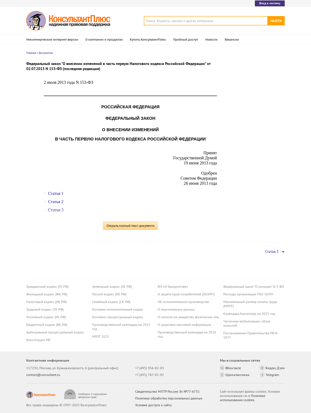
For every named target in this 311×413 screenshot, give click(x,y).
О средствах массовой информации (184, 324)
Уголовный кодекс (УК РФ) (46, 317)
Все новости (234, 157)
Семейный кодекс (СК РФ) (111, 302)
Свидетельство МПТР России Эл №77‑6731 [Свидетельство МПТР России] (167, 391)
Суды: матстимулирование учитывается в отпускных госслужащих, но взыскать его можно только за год (253, 143)
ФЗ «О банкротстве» (173, 286)
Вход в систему (269, 3)
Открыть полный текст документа (130, 225)
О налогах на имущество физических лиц (188, 317)
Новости (211, 39)
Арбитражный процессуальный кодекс (55, 332)
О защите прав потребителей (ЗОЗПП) (186, 294)
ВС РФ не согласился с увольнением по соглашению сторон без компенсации (251, 101)
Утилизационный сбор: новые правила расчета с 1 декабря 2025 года (252, 81)
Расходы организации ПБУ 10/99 (248, 294)
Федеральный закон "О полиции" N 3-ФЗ (253, 286)
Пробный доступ (185, 39)
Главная (31, 52)
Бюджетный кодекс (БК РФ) (46, 324)
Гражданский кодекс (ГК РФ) (47, 286)
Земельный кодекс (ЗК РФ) (112, 286)
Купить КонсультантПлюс (148, 39)
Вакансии (232, 39)
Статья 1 (55, 193)
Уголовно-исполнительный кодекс (117, 309)
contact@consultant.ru (43, 375)
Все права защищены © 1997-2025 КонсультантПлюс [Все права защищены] (66, 405)
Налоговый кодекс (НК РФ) (46, 302)
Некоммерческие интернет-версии (52, 39)
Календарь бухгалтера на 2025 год (249, 313)
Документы (46, 52)
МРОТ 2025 (100, 336)
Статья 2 (55, 201)
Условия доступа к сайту (153, 405)
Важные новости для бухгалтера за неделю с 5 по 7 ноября (250, 123)
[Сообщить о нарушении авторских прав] (86, 394)
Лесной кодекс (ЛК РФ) (109, 294)
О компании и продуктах (104, 39)
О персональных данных (176, 309)
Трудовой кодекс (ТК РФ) (45, 309)
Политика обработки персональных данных (168, 398)
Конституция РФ (38, 340)
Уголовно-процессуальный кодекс (117, 317)
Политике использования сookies (242, 398)
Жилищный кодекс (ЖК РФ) (46, 294)
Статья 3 (55, 210)
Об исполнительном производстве (183, 302)
